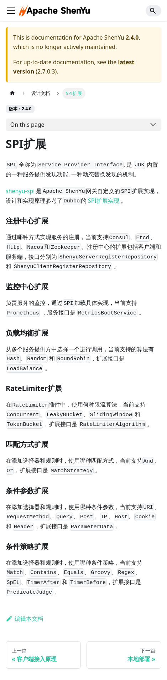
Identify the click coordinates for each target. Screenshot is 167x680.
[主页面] (12, 93)
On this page (27, 125)
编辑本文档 (24, 619)
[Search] (153, 10)
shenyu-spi (20, 191)
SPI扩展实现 (103, 201)
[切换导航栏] (11, 10)
